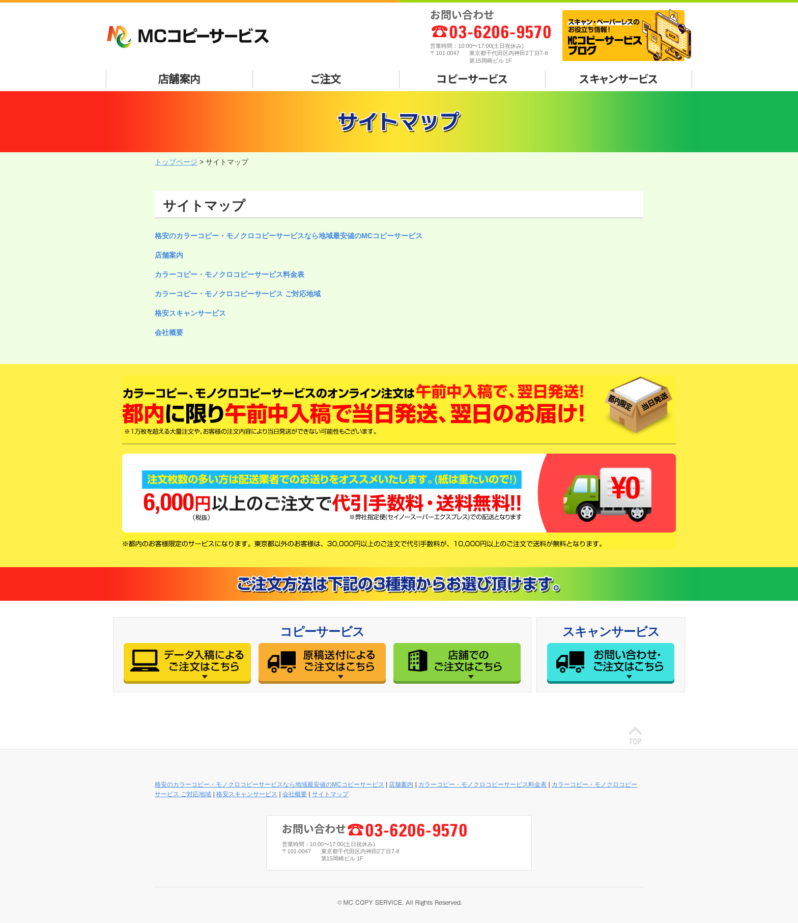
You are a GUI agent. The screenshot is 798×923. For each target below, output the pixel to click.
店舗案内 (179, 78)
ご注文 (325, 78)
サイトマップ (330, 794)
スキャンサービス (618, 78)
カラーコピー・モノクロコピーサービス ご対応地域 (238, 294)
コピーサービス (472, 78)
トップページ (176, 162)
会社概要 (169, 332)
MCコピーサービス (193, 36)
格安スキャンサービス (190, 313)
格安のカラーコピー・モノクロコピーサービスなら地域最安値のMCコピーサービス (288, 236)
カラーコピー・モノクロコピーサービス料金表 (229, 274)
